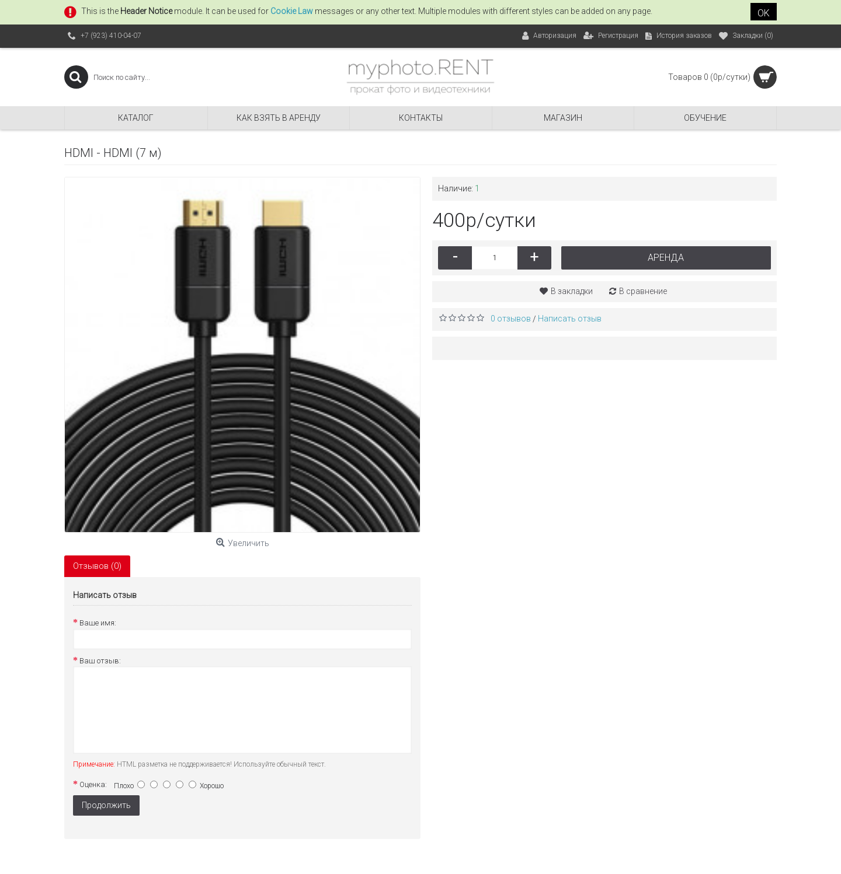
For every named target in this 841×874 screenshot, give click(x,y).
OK (763, 13)
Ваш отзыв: (100, 660)
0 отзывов (511, 318)
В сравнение (643, 291)
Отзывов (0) (97, 566)
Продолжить (106, 805)
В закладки (572, 291)
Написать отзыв (570, 318)
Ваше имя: (97, 622)
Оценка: (93, 784)
